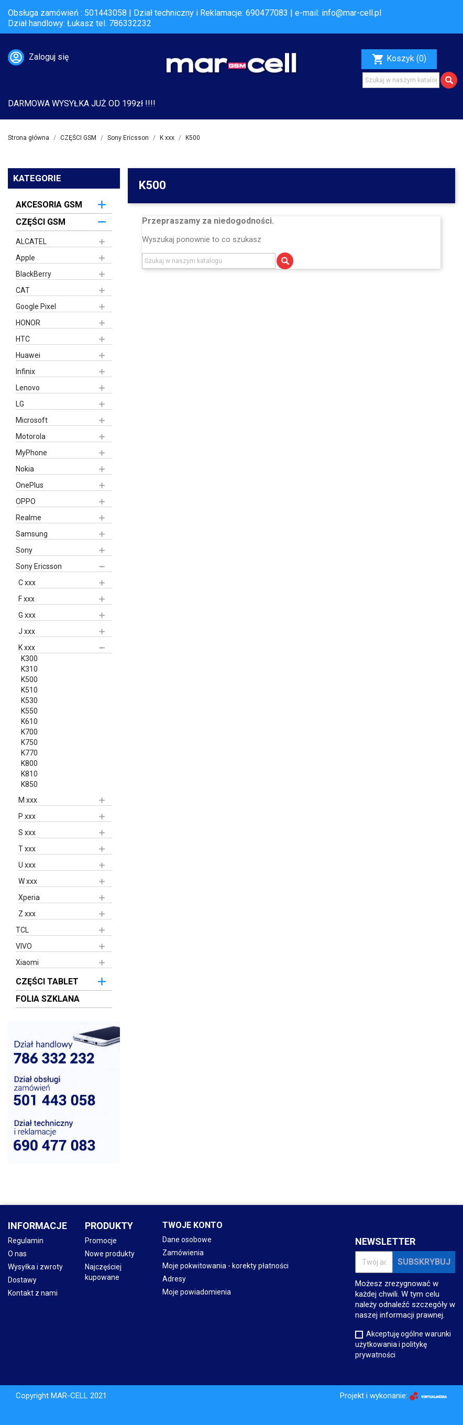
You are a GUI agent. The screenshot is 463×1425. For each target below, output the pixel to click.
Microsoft (32, 420)
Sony (24, 550)
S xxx (27, 832)
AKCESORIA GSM (49, 205)
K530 (29, 700)
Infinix (25, 371)
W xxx (27, 881)
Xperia (29, 897)
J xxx (26, 631)
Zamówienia (183, 1252)
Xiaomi (27, 962)
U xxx (27, 865)
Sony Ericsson (39, 566)
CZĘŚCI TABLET (47, 981)
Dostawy (22, 1280)
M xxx (27, 800)
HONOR (28, 323)
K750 (29, 742)
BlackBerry (33, 274)
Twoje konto (192, 1225)
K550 (29, 711)
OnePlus (29, 485)
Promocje (101, 1240)
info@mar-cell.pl (351, 13)
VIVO (24, 946)
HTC (23, 339)
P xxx (27, 816)
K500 (29, 679)
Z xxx (27, 913)
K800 (29, 763)
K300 (29, 658)
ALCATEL (31, 241)
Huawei (28, 355)
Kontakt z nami (33, 1293)
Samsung (32, 534)
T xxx (27, 849)
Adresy (174, 1279)
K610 (29, 721)
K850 (29, 784)
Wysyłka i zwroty (35, 1267)
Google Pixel (36, 306)
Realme (28, 517)
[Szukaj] (400, 80)
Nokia (25, 469)
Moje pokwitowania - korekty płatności (225, 1266)
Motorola (31, 436)
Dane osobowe (187, 1239)
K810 (29, 774)
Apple (25, 258)
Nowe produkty (110, 1253)
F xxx (26, 599)
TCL (22, 930)
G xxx (27, 615)
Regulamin (25, 1240)
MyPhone (31, 452)
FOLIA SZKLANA (48, 999)
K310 (29, 669)
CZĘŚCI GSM (40, 222)
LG (20, 404)
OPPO (26, 501)
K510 (29, 690)
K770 (29, 753)
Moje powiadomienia (196, 1292)
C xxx (27, 582)
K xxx (26, 647)
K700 (29, 732)
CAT (23, 290)
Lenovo (28, 387)
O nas (17, 1253)
